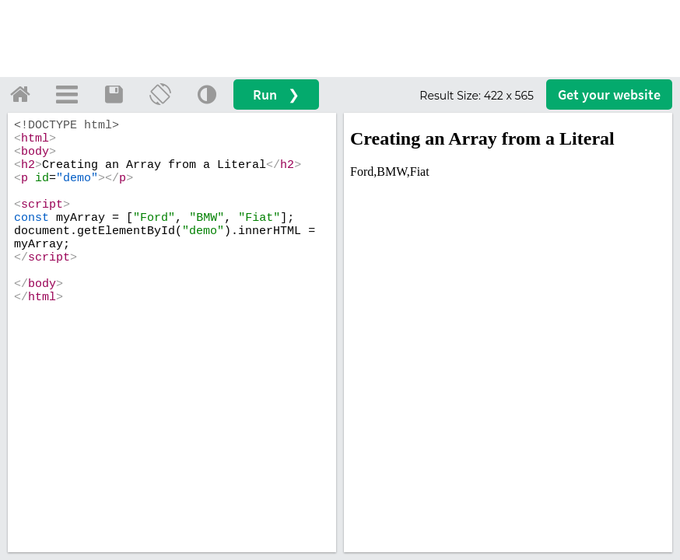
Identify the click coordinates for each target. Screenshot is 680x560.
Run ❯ (276, 94)
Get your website (609, 94)
